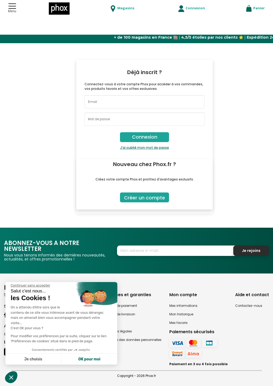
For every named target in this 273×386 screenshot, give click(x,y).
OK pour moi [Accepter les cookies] (89, 359)
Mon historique (181, 314)
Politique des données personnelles (133, 339)
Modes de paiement (121, 305)
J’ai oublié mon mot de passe (144, 147)
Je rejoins (251, 250)
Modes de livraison (120, 314)
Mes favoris (178, 322)
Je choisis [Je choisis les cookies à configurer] (33, 359)
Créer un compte (144, 197)
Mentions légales (118, 331)
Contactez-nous (248, 305)
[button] (11, 377)
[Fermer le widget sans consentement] (30, 285)
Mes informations (183, 305)
